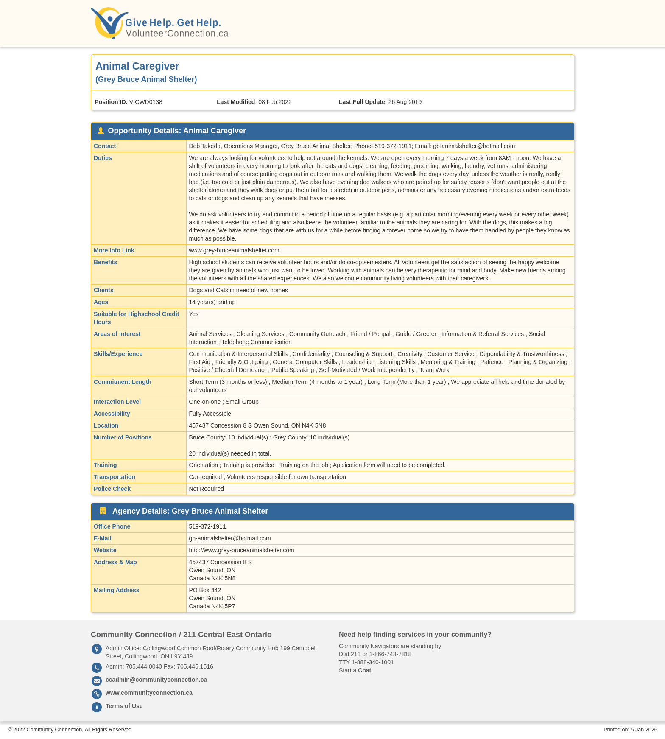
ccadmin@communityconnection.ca (156, 679)
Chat (364, 670)
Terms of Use (124, 706)
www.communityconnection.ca (149, 692)
